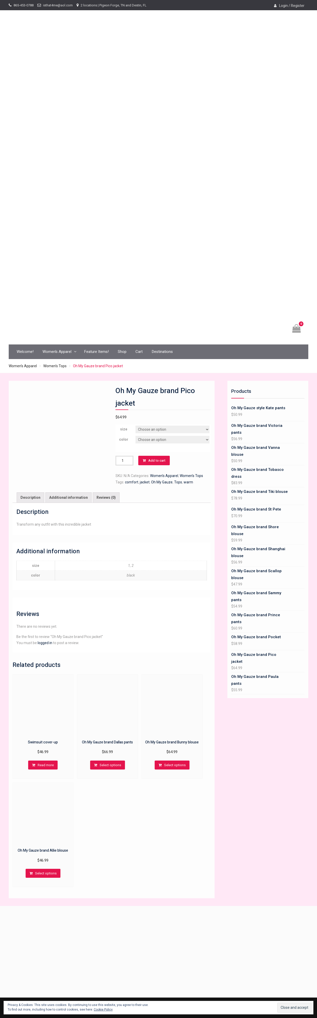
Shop (122, 351)
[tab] (30, 497)
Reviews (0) (106, 497)
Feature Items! (96, 351)
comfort (131, 482)
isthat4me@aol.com (58, 5)
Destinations (162, 351)
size (123, 429)
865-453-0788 (24, 5)
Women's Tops (55, 366)
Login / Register (291, 6)
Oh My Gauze (162, 482)
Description (30, 497)
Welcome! (25, 351)
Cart (139, 351)
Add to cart (156, 460)
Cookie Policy (103, 1009)
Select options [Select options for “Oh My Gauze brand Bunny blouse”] (175, 765)
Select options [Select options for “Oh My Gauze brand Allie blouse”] (46, 873)
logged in (45, 643)
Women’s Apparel (57, 351)
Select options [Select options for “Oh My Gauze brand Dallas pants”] (110, 765)
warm (188, 482)
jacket (145, 482)
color (123, 439)
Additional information (68, 497)
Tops (178, 482)
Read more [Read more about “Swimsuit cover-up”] (46, 765)
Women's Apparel (23, 366)
